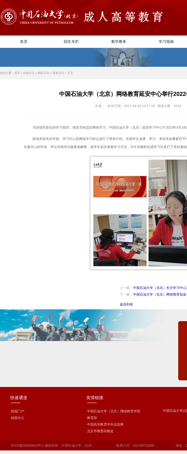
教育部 (92, 418)
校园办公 (17, 418)
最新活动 (58, 73)
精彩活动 (43, 73)
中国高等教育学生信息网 (105, 424)
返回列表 (126, 304)
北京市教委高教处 (100, 431)
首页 (24, 42)
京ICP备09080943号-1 (27, 445)
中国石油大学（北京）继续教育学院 (113, 411)
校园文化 (29, 73)
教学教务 (118, 42)
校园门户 (17, 411)
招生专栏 (71, 42)
